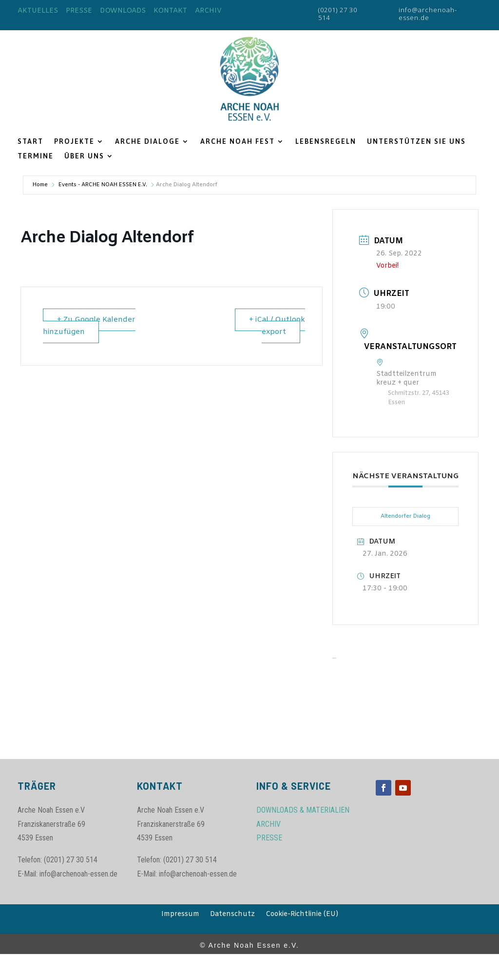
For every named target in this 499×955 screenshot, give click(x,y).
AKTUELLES (38, 11)
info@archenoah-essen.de (428, 13)
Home (40, 184)
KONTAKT (170, 11)
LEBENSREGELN (325, 141)
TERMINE (36, 156)
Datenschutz (232, 915)
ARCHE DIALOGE (147, 141)
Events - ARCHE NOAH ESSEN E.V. (102, 184)
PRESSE (79, 11)
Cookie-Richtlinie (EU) (302, 915)
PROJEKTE (74, 141)
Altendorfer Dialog (405, 516)
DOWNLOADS (123, 11)
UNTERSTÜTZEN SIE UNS (416, 141)
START (30, 141)
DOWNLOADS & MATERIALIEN (302, 810)
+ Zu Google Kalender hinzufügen (89, 326)
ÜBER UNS (84, 156)
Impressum (180, 915)
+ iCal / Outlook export (277, 326)
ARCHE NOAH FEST (237, 141)
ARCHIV (208, 11)
